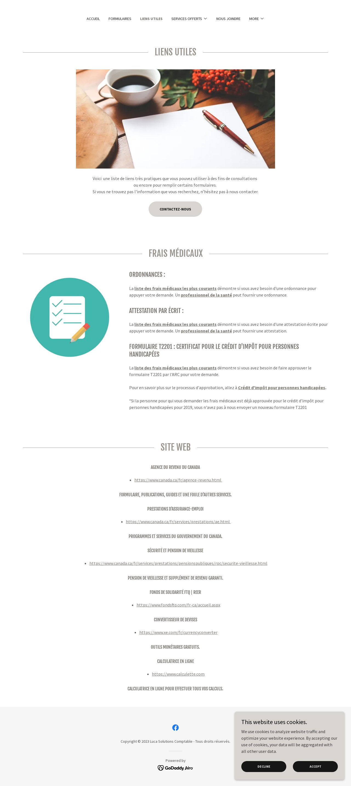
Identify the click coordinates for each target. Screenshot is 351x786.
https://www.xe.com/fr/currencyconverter (178, 632)
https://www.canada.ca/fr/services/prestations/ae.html (178, 521)
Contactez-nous (175, 209)
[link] (175, 727)
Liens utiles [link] (151, 18)
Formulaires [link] (120, 18)
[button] (189, 18)
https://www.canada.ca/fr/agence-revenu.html (178, 480)
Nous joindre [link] (228, 18)
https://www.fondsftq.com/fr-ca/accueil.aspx (178, 605)
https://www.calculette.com (178, 674)
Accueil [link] (93, 18)
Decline (263, 766)
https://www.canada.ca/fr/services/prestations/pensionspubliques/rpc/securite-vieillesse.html (178, 563)
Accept (315, 766)
